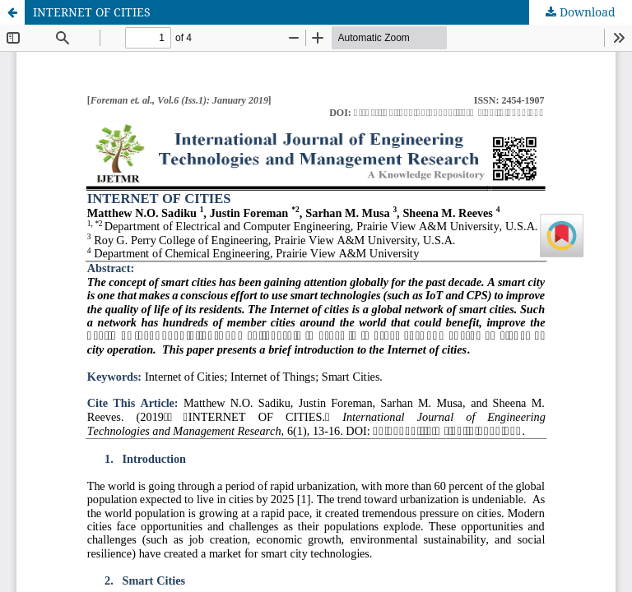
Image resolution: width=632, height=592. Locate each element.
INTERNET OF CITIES (92, 12)
